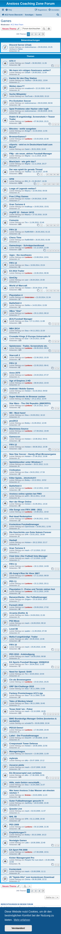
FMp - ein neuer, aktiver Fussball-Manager (30, 153)
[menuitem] (8, 10)
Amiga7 (28, 131)
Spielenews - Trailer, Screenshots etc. (28, 346)
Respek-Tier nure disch (34, 860)
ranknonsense (30, 47)
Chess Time (15, 237)
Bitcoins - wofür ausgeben (22, 128)
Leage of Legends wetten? (22, 188)
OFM (11, 179)
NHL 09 (13, 816)
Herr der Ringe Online (20, 501)
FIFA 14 (13, 263)
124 (53, 184)
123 (49, 184)
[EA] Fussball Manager (20, 319)
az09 (27, 496)
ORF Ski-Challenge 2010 (21, 686)
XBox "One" (15, 311)
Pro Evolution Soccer (20, 101)
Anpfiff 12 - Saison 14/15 (21, 212)
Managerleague (17, 751)
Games (6, 21)
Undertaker (29, 297)
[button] (43, 34)
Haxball (13, 540)
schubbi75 (29, 723)
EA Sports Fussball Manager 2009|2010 (29, 662)
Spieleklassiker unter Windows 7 (25, 462)
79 (54, 174)
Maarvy (28, 191)
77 (47, 174)
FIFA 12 (13, 444)
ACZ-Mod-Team (17, 25)
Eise (26, 321)
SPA (26, 534)
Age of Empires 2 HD (19, 380)
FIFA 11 (13, 564)
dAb (26, 639)
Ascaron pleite (16, 765)
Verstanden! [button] (18, 928)
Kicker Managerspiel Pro (21, 858)
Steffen (27, 305)
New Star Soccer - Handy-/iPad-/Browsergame (32, 454)
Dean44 (28, 738)
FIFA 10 (13, 644)
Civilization (15, 470)
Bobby (27, 399)
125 (57, 184)
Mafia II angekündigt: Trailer (23, 637)
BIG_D (27, 181)
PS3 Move (14, 621)
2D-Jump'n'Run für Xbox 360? (24, 573)
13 (54, 291)
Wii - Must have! (17, 413)
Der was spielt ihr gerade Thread (25, 169)
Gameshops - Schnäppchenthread (26, 245)
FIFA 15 (13, 229)
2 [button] (32, 34)
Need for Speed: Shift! (20, 671)
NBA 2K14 (14, 328)
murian (27, 199)
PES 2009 (14, 824)
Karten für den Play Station (23, 78)
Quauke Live (15, 809)
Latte (27, 843)
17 (58, 225)
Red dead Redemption (20, 516)
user (26, 280)
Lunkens (28, 121)
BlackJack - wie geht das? (22, 161)
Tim (26, 222)
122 (44, 184)
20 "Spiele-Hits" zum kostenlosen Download (31, 877)
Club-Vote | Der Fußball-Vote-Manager (28, 556)
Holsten (28, 288)
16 (54, 225)
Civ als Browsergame (20, 679)
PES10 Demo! (16, 727)
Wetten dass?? (17, 86)
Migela (27, 156)
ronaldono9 (29, 88)
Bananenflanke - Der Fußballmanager (28, 597)
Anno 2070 (14, 373)
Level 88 (13, 629)
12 (51, 291)
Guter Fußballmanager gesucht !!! (26, 801)
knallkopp (28, 207)
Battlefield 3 (15, 486)
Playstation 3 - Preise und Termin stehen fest (32, 589)
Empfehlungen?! (17, 832)
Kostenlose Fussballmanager (24, 524)
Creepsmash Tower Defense (23, 743)
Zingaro (28, 599)
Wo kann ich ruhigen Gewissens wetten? (30, 70)
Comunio (14, 220)
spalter (27, 631)
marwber (28, 464)
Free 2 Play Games (18, 196)
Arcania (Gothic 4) (18, 613)
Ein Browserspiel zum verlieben (25, 773)
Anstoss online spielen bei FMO (25, 494)
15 (51, 225)
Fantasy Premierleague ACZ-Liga (26, 693)
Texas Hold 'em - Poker (21, 709)
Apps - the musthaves (20, 255)
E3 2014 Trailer (16, 271)
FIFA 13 (13, 363)
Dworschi (28, 754)
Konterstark (15, 869)
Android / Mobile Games (21, 388)
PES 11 (13, 581)
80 (58, 174)
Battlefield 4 (15, 303)
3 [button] (35, 34)
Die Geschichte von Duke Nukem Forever (30, 532)
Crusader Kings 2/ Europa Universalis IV (29, 336)
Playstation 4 (15, 295)
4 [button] (39, 34)
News (20, 49)
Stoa (26, 265)
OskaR (27, 63)
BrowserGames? (17, 136)
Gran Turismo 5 (17, 548)
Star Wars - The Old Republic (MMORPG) (30, 403)
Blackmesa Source (18, 429)
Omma (27, 879)
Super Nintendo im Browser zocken (27, 396)
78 (51, 174)
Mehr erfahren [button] (22, 919)
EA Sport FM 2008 (18, 850)
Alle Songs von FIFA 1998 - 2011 (25, 509)
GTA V (12, 61)
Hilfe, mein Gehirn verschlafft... (25, 782)
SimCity (13, 277)
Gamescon (14, 436)
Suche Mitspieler (17, 94)
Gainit (27, 149)
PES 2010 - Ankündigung (22, 654)
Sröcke (28, 795)
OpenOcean (29, 526)
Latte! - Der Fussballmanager (24, 735)
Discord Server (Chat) (20, 45)
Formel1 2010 (16, 605)
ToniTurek (29, 96)
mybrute (13, 758)
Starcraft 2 (14, 355)
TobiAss (28, 80)
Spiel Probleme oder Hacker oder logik (29, 109)
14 (47, 225)
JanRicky (28, 803)
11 (47, 291)
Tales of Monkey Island (21, 701)
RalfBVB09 (29, 232)
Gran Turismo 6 (17, 204)
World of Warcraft (18, 285)
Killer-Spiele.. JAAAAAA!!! (22, 478)
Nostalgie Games (18, 840)
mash (27, 550)
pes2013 (13, 421)
